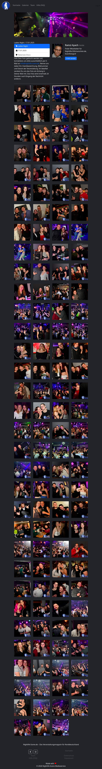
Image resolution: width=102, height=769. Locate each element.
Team (32, 5)
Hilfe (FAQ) (40, 5)
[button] (30, 752)
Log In (97, 5)
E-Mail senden (71, 58)
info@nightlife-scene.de (29, 63)
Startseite (16, 5)
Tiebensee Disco (23, 55)
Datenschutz (69, 755)
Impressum (68, 758)
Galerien (25, 5)
